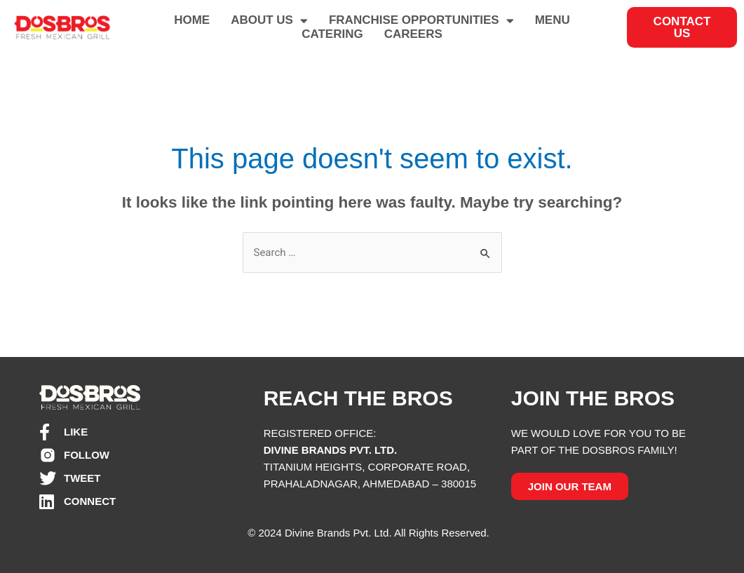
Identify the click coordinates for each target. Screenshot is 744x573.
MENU (552, 20)
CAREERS (413, 34)
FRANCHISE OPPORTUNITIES (421, 20)
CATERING (332, 34)
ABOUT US (269, 20)
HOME (192, 20)
